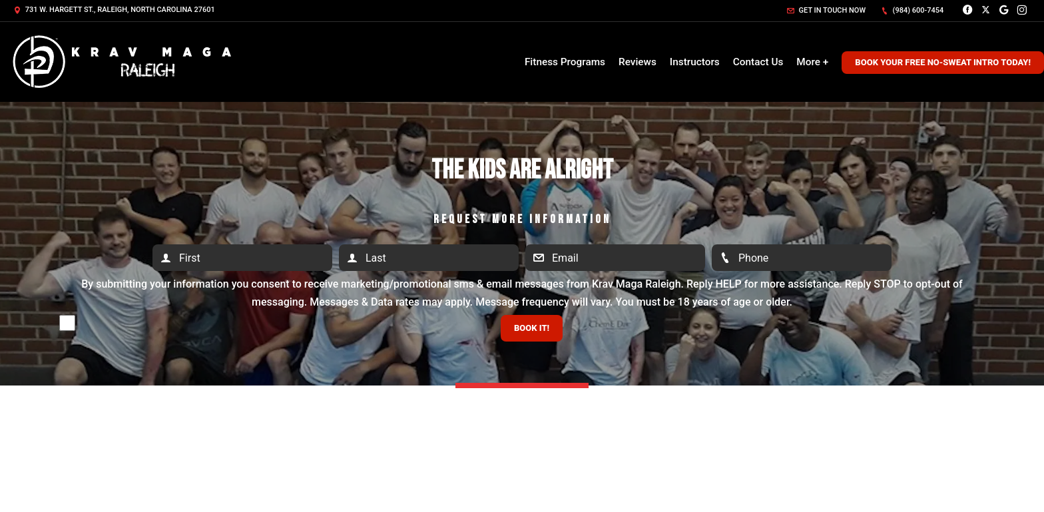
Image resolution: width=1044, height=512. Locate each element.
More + (812, 62)
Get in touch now (826, 10)
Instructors (695, 62)
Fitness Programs (565, 62)
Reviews (637, 62)
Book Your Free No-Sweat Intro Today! (943, 62)
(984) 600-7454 (912, 10)
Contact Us (758, 62)
